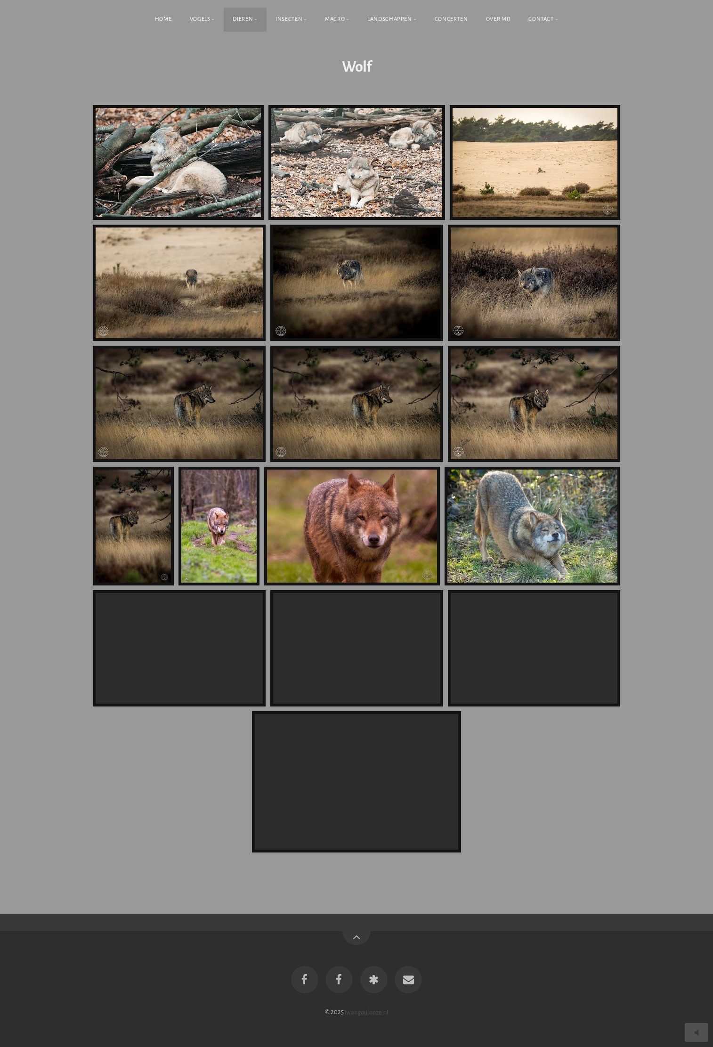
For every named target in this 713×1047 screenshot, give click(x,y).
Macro (335, 19)
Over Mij (498, 19)
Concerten (451, 19)
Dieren (243, 19)
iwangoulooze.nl (367, 1011)
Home (163, 19)
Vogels (200, 19)
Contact (540, 19)
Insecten (288, 19)
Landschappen (389, 19)
